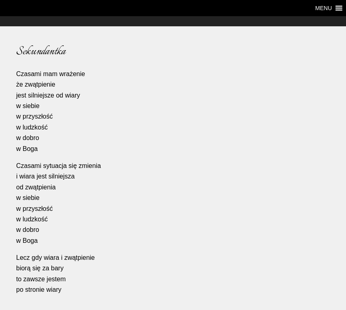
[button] (323, 8)
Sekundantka (40, 51)
